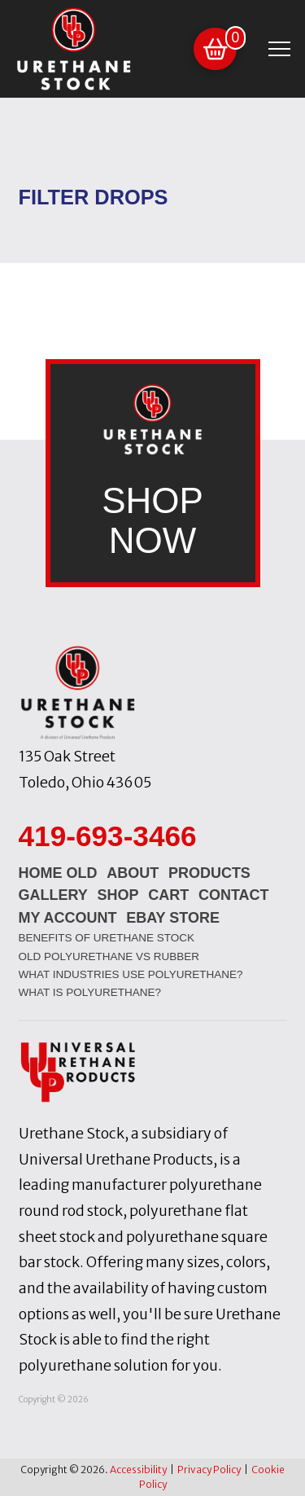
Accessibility (138, 1469)
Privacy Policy (209, 1469)
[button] (215, 49)
